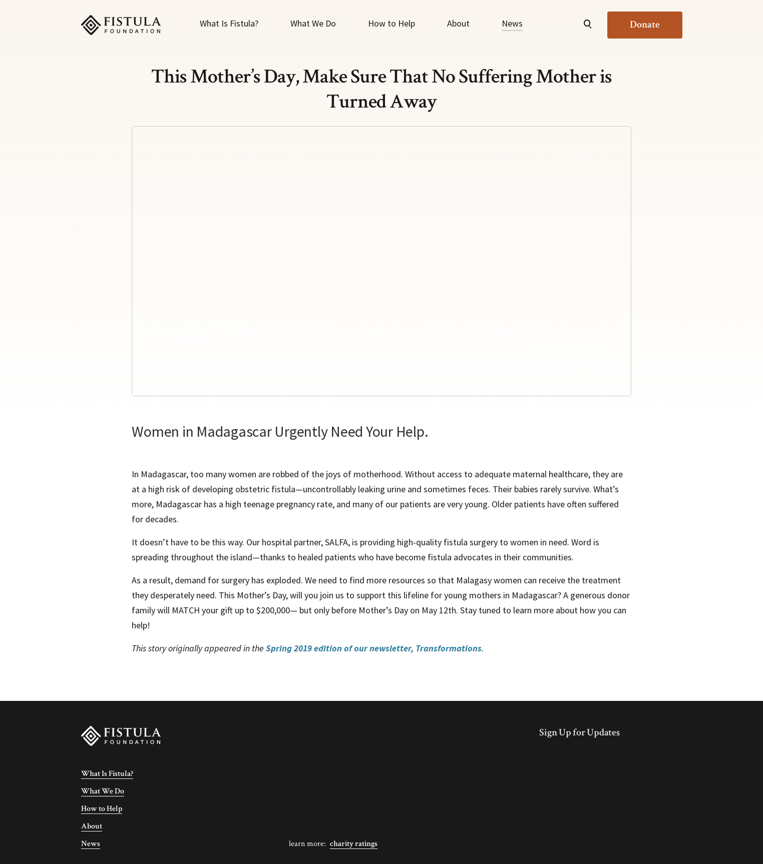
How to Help (391, 23)
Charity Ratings (353, 843)
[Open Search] (587, 25)
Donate (645, 24)
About (458, 23)
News (512, 23)
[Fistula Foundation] (121, 735)
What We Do (313, 23)
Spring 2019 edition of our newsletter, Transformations (374, 648)
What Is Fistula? (229, 23)
